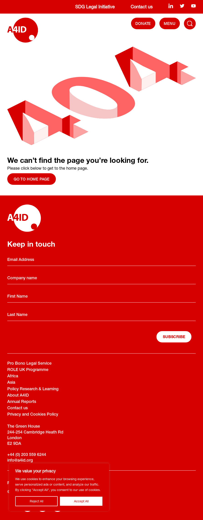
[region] (59, 487)
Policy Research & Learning (33, 389)
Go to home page (32, 179)
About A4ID (18, 396)
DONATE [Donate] (143, 23)
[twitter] (182, 6)
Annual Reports (21, 402)
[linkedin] (170, 6)
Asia (11, 383)
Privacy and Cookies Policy (32, 415)
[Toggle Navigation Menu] (190, 23)
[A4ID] (22, 30)
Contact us (142, 6)
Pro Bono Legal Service (29, 364)
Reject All (36, 501)
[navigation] (169, 23)
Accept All (81, 501)
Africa (12, 376)
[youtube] (193, 6)
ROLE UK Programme (27, 370)
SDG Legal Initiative (95, 6)
